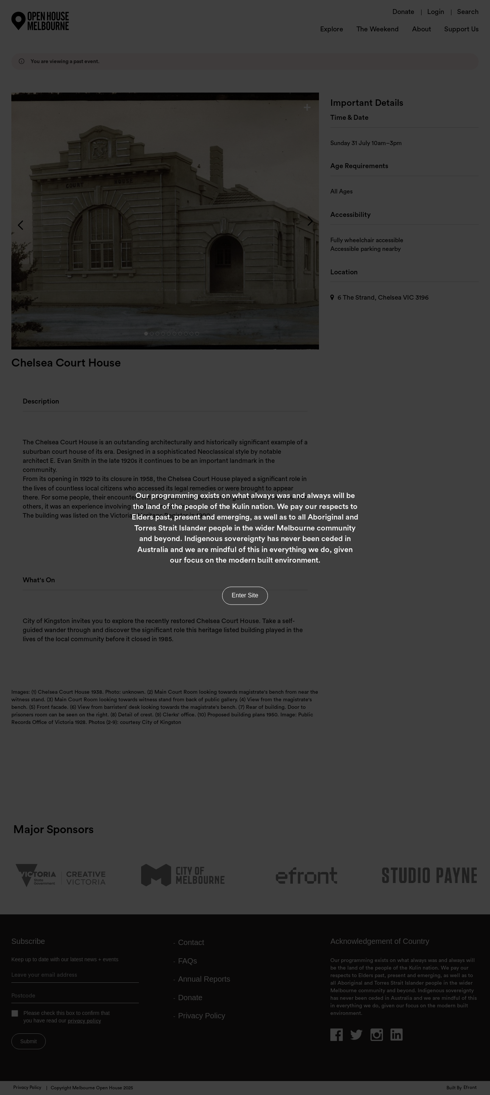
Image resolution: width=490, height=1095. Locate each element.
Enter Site (245, 591)
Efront (470, 1088)
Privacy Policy (27, 1088)
